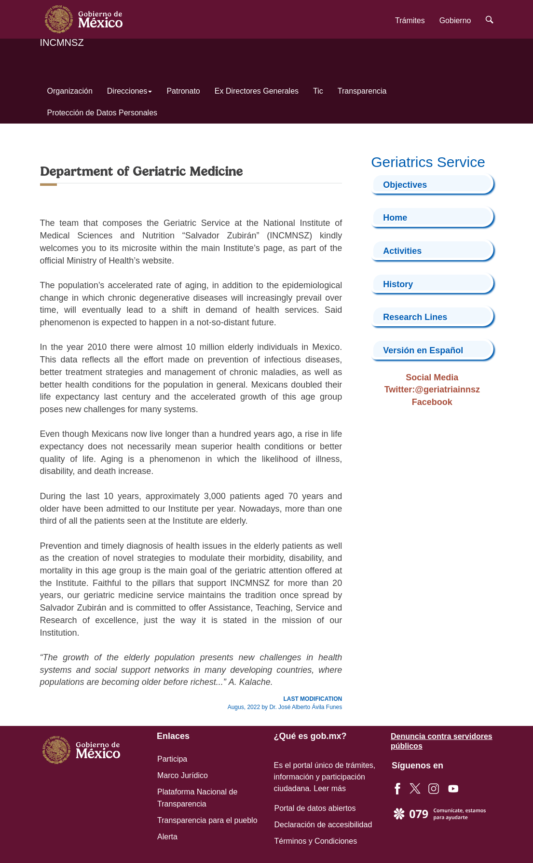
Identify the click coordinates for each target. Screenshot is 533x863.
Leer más (330, 788)
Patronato (183, 91)
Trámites (410, 20)
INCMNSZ (62, 42)
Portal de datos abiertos (315, 808)
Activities (402, 251)
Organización (70, 91)
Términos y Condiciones (315, 841)
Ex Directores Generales (257, 91)
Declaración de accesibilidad (323, 825)
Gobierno (455, 20)
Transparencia (362, 91)
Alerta (167, 837)
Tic (318, 91)
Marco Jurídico (182, 775)
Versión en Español (423, 350)
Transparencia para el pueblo (207, 820)
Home (395, 218)
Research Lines (415, 317)
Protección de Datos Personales (102, 113)
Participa (172, 759)
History (398, 284)
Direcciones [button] (129, 91)
